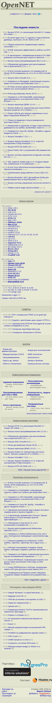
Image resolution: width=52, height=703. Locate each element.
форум (28, 14)
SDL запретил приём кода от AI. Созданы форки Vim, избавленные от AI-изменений (26, 163)
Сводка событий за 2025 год (14, 298)
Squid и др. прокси (10, 361)
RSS (20, 470)
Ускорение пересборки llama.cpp (26, 329)
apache (9, 407)
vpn (10, 386)
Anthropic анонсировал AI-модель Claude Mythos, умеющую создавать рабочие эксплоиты (24, 548)
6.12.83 (30, 288)
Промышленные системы (38, 364)
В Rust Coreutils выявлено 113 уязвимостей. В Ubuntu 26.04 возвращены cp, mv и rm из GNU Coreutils (27, 72)
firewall (33, 397)
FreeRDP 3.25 (14, 255)
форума (31, 587)
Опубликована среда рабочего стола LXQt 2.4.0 (28, 173)
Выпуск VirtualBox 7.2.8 (17, 137)
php (6, 399)
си (7, 397)
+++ (21, 14)
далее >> (48, 192)
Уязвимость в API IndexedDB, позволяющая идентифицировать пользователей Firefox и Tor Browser (24, 99)
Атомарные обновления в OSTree (26, 332)
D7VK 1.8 (12, 218)
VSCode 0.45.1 (14, 226)
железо (33, 410)
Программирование (11, 357)
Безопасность (33, 357)
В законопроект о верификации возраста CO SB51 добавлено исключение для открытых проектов (27, 56)
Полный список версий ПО (36, 470)
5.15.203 (25, 290)
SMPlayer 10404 (15, 222)
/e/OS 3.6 (11, 278)
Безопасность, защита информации (38, 393)
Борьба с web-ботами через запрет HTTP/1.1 (31, 320)
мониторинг (18, 384)
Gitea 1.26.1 (13, 208)
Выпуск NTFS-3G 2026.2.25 (19, 147)
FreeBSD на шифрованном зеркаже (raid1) (26, 633)
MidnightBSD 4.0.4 (16, 282)
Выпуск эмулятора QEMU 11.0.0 (21, 104)
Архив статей (47, 413)
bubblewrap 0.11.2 (15, 245)
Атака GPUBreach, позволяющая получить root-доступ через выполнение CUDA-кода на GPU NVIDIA (26, 562)
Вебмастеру (45, 696)
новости (14, 14)
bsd (42, 408)
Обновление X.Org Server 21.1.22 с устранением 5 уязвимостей (21, 524)
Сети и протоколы (12, 405)
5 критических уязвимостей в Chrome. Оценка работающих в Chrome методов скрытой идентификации (25, 517)
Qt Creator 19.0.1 (15, 247)
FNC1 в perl (13, 636)
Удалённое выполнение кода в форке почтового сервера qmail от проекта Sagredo (26, 511)
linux (38, 408)
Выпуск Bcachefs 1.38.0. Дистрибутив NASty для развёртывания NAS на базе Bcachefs (26, 178)
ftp (6, 409)
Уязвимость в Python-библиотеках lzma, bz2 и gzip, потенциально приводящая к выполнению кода (26, 535)
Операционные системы (35, 405)
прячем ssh (13, 606)
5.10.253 (33, 290)
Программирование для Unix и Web (12, 393)
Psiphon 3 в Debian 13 (17, 615)
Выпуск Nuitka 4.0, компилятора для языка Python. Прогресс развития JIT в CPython (27, 109)
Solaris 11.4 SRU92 (16, 267)
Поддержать (44, 693)
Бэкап (10, 624)
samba (15, 407)
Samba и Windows (35, 361)
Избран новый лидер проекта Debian (23, 188)
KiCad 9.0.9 (12, 228)
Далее (45, 580)
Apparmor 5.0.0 (14, 243)
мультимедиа (35, 387)
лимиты (40, 397)
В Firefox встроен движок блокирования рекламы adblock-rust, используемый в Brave (26, 88)
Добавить (33, 693)
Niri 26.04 (12, 210)
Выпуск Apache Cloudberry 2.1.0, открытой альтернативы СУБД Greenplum (24, 142)
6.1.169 (18, 290)
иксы (44, 387)
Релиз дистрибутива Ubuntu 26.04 (22, 94)
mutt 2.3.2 (12, 212)
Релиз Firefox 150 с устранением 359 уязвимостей (29, 150)
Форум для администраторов (9, 350)
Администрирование (13, 382)
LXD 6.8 (11, 237)
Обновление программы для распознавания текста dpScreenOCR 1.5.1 (24, 65)
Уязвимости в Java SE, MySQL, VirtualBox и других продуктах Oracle (24, 506)
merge (14, 292)
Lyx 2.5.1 (11, 239)
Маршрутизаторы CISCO (13, 354)
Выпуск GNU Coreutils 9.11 (19, 78)
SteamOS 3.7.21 (14, 271)
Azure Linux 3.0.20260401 (18, 280)
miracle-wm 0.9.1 (15, 214)
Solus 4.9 (12, 269)
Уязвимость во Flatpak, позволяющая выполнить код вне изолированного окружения (26, 555)
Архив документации (34, 413)
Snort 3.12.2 (13, 241)
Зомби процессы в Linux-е (19, 640)
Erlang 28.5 (13, 251)
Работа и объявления (12, 364)
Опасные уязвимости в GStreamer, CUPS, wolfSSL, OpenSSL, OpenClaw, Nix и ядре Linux (24, 542)
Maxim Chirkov (44, 691)
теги (34, 14)
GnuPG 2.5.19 (13, 233)
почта (10, 409)
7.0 (9, 292)
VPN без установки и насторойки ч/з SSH (25, 599)
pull (19, 292)
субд (11, 399)
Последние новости (26, 27)
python (15, 397)
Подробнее (34, 580)
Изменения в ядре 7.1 (11, 295)
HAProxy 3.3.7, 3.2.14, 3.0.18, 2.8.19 (23, 235)
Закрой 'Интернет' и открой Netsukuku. (24, 593)
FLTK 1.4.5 (12, 216)
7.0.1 (10, 288)
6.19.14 (16, 288)
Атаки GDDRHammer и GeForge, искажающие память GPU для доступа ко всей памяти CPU (25, 568)
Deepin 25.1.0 (13, 275)
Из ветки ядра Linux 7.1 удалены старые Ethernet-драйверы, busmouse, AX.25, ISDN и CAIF (27, 39)
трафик (9, 384)
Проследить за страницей (9, 694)
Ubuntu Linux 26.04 (16, 263)
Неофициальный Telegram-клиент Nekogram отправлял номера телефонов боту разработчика (25, 574)
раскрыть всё (39, 192)
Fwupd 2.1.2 (13, 230)
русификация (36, 385)
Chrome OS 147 (14, 265)
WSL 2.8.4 (12, 220)
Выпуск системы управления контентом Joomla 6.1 (29, 183)
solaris (47, 408)
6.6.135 (11, 290)
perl (10, 397)
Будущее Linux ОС (16, 596)
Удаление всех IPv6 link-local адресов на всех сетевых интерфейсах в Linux (27, 325)
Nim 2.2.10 (12, 224)
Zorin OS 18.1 (14, 273)
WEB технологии (35, 354)
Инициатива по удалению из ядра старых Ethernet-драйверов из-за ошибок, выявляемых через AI (27, 127)
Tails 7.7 (11, 261)
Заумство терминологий (18, 603)
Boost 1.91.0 (13, 249)
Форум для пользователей (39, 350)
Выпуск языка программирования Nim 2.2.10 (26, 61)
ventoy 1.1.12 (13, 253)
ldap (6, 386)
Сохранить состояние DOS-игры (21, 643)
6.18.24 (23, 288)
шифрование (35, 399)
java (21, 397)
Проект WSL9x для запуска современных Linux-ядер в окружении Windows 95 (26, 114)
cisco (33, 408)
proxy (21, 407)
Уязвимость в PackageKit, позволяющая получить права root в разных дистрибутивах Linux (27, 82)
